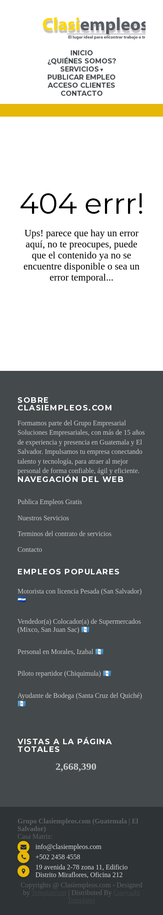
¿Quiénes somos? (81, 61)
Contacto (82, 93)
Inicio (81, 53)
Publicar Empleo (81, 77)
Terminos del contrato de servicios (64, 533)
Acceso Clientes (81, 85)
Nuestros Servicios (43, 518)
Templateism (49, 892)
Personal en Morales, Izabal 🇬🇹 (60, 651)
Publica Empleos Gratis (49, 501)
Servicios (79, 69)
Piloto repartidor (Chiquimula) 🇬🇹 (64, 673)
